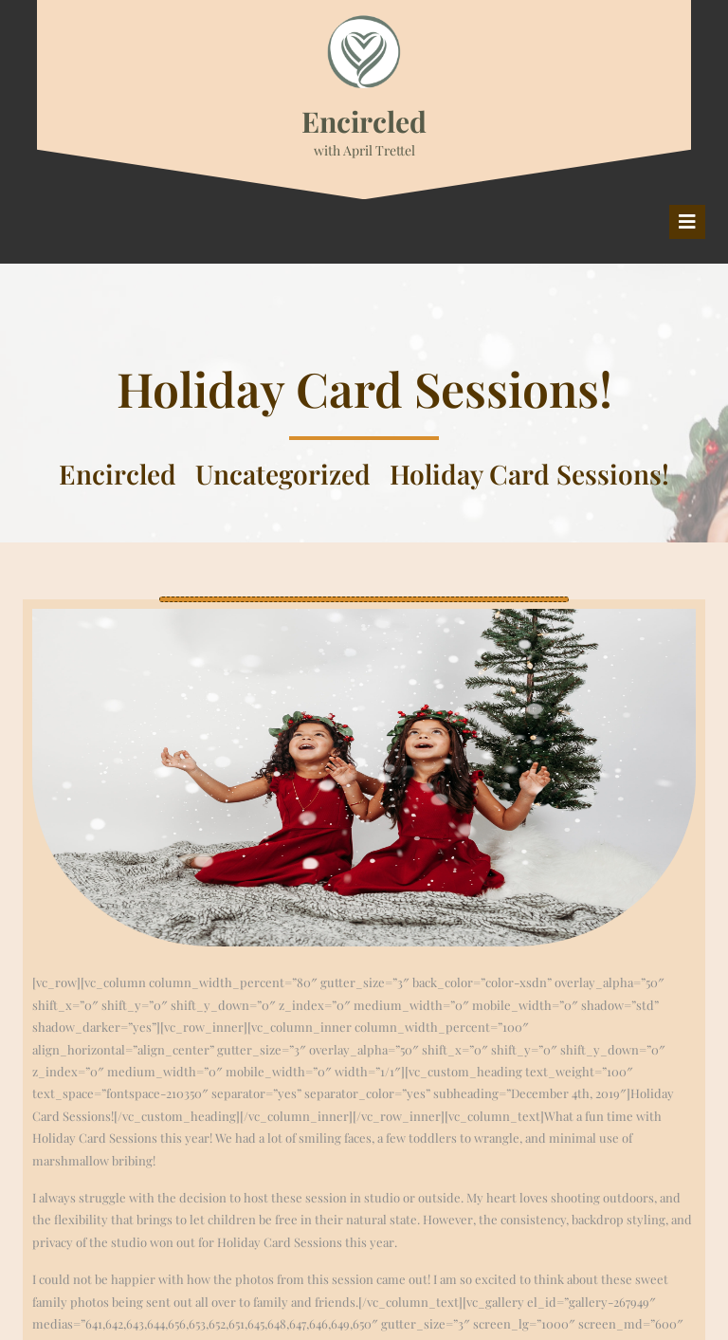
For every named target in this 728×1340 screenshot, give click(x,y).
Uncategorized (283, 473)
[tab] (687, 222)
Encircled (364, 121)
